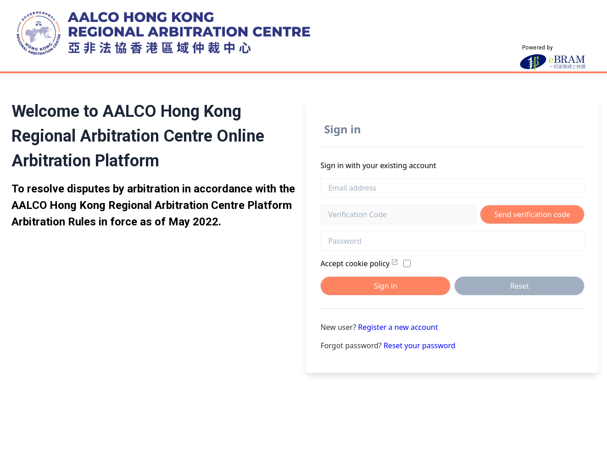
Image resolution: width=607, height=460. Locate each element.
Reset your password (420, 345)
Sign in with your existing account (378, 165)
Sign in (385, 286)
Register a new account (398, 327)
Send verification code (532, 214)
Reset (519, 286)
